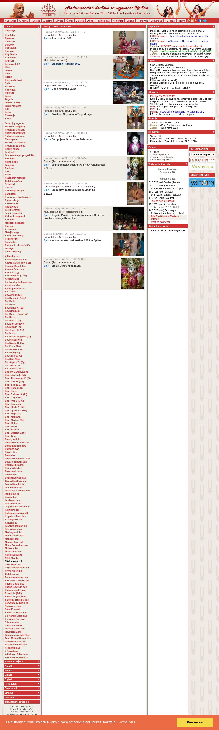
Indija (8, 112)
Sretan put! (156, 136)
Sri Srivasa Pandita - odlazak (166, 194)
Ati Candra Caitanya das (18, 282)
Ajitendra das (12, 256)
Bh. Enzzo (10, 317)
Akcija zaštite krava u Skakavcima (168, 67)
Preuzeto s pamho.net (17, 580)
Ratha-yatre (11, 206)
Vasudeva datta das (16, 644)
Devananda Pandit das (17, 458)
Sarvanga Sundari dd (16, 603)
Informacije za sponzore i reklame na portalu (173, 114)
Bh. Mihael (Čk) (13, 339)
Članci (69, 20)
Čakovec (10, 41)
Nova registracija (160, 154)
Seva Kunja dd (13, 609)
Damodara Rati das (15, 445)
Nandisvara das (13, 554)
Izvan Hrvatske (13, 105)
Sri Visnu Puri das (15, 619)
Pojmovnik (142, 20)
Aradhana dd (12, 278)
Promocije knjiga (14, 190)
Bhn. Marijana (12, 416)
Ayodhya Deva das (15, 288)
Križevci (9, 60)
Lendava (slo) (12, 64)
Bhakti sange (12, 149)
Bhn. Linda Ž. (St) (14, 407)
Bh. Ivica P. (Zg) (13, 327)
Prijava (181, 20)
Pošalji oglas (103, 20)
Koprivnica (11, 54)
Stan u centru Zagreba (161, 65)
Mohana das (12, 548)
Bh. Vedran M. (13, 365)
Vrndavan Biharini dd (16, 657)
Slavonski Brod (13, 80)
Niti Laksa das (13, 564)
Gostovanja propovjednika (19, 155)
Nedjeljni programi (15, 133)
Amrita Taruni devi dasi (18, 262)
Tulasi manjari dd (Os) (17, 635)
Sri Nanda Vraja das (16, 615)
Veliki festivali (12, 210)
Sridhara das (12, 622)
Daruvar (9, 44)
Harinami (10, 158)
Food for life (12, 238)
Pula (7, 73)
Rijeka (8, 77)
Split (7, 83)
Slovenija (10, 115)
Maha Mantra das (14, 535)
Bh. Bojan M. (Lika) (15, 298)
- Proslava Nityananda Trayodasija (68, 114)
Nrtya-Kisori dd (13, 571)
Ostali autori (12, 574)
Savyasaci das (13, 606)
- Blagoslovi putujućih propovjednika (69, 189)
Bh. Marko (10, 333)
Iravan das (10, 497)
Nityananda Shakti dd (17, 567)
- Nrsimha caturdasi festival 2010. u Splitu (72, 240)
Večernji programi (15, 126)
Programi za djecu (15, 145)
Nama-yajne (11, 139)
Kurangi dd (11, 522)
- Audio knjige (160, 109)
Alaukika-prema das (16, 259)
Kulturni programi (15, 216)
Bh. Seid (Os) (12, 359)
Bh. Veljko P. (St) (14, 368)
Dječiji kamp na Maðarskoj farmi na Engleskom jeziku (178, 72)
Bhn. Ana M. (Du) (14, 381)
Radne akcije (12, 200)
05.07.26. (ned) (157, 185)
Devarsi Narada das (16, 461)
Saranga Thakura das (17, 599)
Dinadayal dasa (13, 471)
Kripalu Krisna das (15, 516)
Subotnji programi (15, 136)
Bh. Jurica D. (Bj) (14, 330)
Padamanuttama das (16, 577)
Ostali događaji (13, 181)
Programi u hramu (15, 129)
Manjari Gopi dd (14, 542)
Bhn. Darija (11, 391)
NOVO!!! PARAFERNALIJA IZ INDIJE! (170, 88)
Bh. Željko (10, 291)
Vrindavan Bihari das (16, 654)
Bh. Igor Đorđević (15, 323)
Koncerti (10, 219)
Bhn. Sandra (12, 429)
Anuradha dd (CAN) (16, 275)
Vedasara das (12, 648)
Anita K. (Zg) (12, 272)
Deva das (10, 455)
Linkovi (130, 20)
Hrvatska (10, 35)
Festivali (9, 152)
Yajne (8, 174)
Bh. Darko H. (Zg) (14, 307)
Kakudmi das (12, 510)
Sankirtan (10, 194)
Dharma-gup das (14, 465)
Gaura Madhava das (16, 481)
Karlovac (10, 51)
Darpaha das (12, 449)
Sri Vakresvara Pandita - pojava (167, 188)
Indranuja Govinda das (17, 490)
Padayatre (10, 242)
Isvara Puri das (13, 503)
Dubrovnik (10, 48)
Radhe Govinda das (16, 587)
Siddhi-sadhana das (16, 612)
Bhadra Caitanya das (16, 372)
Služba (8, 187)
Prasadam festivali (15, 178)
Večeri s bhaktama (15, 142)
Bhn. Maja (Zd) (13, 413)
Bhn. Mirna (11, 426)
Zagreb (9, 99)
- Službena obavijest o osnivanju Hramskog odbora (180, 54)
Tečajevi (9, 165)
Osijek (8, 70)
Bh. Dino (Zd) (12, 311)
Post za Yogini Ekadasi (162, 201)
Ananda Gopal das (15, 266)
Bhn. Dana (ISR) (14, 388)
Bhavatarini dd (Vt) (15, 375)
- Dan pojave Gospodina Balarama (68, 139)
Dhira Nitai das (13, 468)
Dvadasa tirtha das (15, 477)
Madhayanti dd (13, 532)
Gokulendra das (14, 487)
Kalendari (170, 20)
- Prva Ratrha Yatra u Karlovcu (171, 125)
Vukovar (9, 93)
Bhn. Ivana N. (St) (14, 400)
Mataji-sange (12, 232)
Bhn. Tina (10, 436)
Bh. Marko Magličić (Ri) (18, 336)
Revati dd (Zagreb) (15, 596)
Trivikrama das (13, 632)
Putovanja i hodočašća (17, 245)
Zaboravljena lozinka (162, 157)
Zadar (8, 96)
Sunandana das (13, 625)
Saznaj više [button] (126, 722)
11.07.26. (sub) (157, 198)
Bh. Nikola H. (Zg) (15, 343)
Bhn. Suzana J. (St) (15, 433)
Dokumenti (156, 20)
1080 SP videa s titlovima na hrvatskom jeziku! (174, 104)
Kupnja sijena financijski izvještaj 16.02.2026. (173, 138)
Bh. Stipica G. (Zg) (15, 362)
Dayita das (11, 452)
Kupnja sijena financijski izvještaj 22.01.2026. (173, 141)
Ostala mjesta (12, 102)
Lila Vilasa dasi (13, 529)
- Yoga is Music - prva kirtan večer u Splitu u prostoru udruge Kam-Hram (74, 217)
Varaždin (10, 86)
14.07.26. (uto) (156, 210)
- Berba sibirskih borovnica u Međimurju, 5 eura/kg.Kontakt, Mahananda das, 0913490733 (177, 32)
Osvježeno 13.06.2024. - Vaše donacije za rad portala (178, 101)
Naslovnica (10, 20)
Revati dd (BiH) (13, 593)
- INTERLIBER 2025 (164, 122)
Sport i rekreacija (14, 235)
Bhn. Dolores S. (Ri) (16, 394)
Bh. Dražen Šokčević (16, 314)
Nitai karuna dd (13, 561)
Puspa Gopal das (14, 583)
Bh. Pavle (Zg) (13, 346)
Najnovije (35, 20)
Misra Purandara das (16, 545)
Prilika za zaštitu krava (161, 80)
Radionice (10, 168)
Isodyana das (12, 500)
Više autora (11, 651)
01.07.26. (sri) (156, 182)
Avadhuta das (12, 285)
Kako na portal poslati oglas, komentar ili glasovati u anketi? (181, 99)
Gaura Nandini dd (15, 484)
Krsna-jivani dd (13, 519)
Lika (7, 67)
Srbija (8, 118)
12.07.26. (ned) (157, 204)
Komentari (118, 20)
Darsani (9, 226)
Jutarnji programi (14, 123)
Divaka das (11, 474)
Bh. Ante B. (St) (13, 295)
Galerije (80, 20)
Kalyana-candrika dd (16, 513)
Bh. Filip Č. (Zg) (13, 320)
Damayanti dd (12, 439)
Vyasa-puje (11, 229)
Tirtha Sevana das (15, 628)
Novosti (59, 20)
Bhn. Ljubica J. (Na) (16, 410)
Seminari (10, 184)
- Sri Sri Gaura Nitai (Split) (62, 265)
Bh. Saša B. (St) (13, 356)
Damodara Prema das (17, 442)
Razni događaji (13, 251)
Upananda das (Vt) (15, 641)
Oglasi (90, 20)
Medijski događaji (15, 222)
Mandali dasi (12, 538)
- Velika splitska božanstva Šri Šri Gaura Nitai (74, 164)
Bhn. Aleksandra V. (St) (18, 378)
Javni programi (13, 213)
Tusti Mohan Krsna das (18, 638)
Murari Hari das (13, 551)
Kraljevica (10, 57)
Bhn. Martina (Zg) (14, 420)
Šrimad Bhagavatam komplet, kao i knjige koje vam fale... (180, 70)
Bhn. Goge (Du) (13, 397)
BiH (7, 109)
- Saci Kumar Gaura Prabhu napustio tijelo (177, 56)
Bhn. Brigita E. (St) (15, 384)
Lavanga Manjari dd (16, 526)
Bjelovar (9, 38)
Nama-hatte (11, 161)
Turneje (9, 248)
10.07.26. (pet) (156, 191)
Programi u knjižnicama (18, 197)
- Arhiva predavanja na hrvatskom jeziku (173, 106)
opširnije (48, 168)
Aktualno (47, 20)
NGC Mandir (12, 558)
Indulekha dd (12, 494)
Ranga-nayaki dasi (15, 590)
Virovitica (10, 89)
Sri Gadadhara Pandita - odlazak (168, 213)
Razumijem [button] (195, 722)
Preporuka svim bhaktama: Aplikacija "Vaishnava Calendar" (181, 48)
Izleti (7, 171)
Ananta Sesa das (14, 269)
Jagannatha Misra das (17, 506)
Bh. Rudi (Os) (12, 352)
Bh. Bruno (10, 304)
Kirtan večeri (12, 203)
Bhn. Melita (11, 423)
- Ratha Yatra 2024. (164, 127)
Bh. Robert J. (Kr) (14, 349)
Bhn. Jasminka (13, 404)
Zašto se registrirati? (162, 159)
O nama (23, 20)
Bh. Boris (10, 301)
